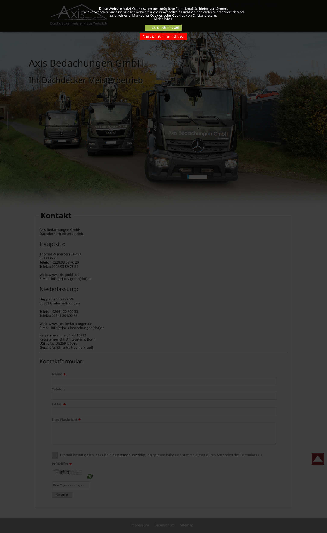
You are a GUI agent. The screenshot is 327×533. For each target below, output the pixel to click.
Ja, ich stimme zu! (165, 27)
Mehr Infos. (163, 18)
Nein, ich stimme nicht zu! (163, 36)
